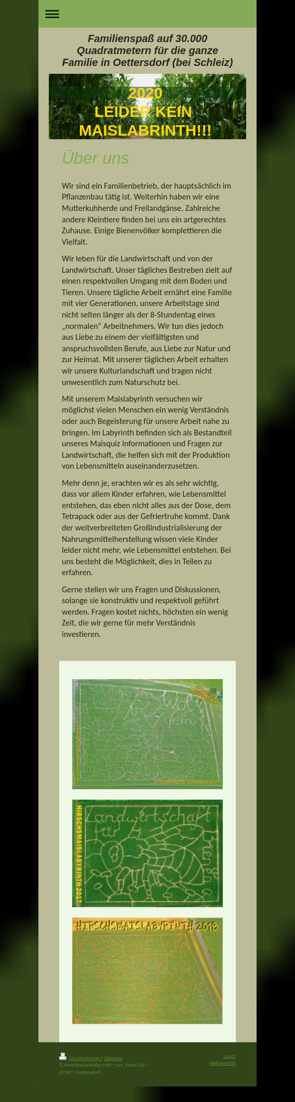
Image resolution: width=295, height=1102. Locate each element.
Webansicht (222, 1063)
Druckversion (80, 1058)
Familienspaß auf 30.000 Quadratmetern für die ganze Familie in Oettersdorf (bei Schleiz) (147, 50)
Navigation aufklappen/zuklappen (147, 14)
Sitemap (113, 1058)
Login (229, 1056)
